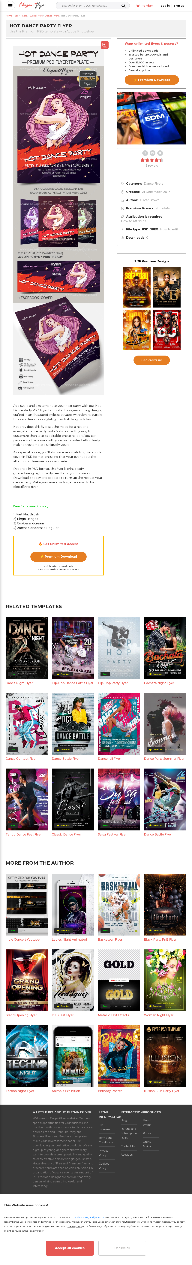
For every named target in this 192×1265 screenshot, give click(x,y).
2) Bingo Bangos (25, 519)
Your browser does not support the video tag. (151, 118)
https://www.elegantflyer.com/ (87, 1217)
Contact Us (128, 1146)
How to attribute (133, 221)
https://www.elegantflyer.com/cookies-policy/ (106, 1226)
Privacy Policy (103, 1153)
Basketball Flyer (110, 939)
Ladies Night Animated (69, 939)
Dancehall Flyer (109, 758)
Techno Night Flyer (20, 1091)
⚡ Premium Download (58, 556)
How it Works (147, 1123)
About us (127, 1154)
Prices (147, 1133)
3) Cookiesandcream (28, 523)
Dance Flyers (153, 183)
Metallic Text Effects (113, 1015)
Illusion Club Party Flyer (161, 1091)
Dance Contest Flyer (21, 758)
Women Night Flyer (158, 1015)
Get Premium (151, 360)
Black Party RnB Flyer (160, 939)
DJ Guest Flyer (63, 1015)
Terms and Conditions (106, 1140)
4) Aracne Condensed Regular (36, 528)
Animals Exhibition (66, 1091)
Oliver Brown (149, 200)
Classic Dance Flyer (66, 834)
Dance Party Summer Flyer (164, 758)
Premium (144, 6)
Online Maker (147, 1144)
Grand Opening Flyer (21, 1015)
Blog (124, 1120)
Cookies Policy (104, 1166)
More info (162, 208)
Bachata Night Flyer (159, 683)
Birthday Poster (110, 1091)
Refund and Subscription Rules (129, 1133)
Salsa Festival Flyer (112, 834)
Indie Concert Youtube (23, 939)
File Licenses (104, 1127)
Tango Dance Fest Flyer (24, 834)
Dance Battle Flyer (66, 758)
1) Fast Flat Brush (26, 514)
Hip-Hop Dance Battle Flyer (72, 683)
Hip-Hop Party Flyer (113, 683)
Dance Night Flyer (19, 683)
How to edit (169, 229)
